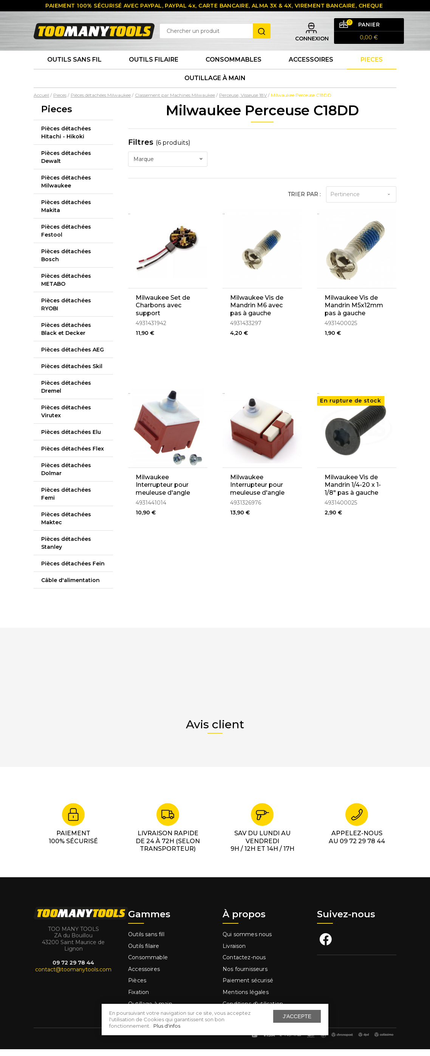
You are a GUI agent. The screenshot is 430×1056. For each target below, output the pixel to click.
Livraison (234, 952)
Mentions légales (246, 999)
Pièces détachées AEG (72, 356)
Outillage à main (215, 84)
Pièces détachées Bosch (66, 262)
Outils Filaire (153, 64)
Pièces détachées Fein (73, 570)
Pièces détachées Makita (66, 213)
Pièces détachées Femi (66, 500)
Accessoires (311, 64)
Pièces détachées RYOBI (66, 311)
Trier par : (304, 201)
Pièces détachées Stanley (66, 549)
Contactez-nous (244, 964)
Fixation (138, 999)
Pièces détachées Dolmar (66, 476)
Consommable (148, 964)
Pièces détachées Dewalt (66, 163)
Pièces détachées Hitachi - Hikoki (66, 139)
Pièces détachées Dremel (66, 393)
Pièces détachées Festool (66, 237)
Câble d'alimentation (70, 587)
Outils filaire (143, 952)
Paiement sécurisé (248, 987)
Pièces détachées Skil (71, 373)
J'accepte (297, 1016)
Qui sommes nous (247, 941)
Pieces (371, 64)
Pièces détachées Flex (72, 455)
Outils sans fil (74, 64)
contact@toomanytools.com (73, 976)
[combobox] (167, 165)
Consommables (233, 64)
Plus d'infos (166, 1026)
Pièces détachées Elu (71, 438)
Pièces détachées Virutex (66, 418)
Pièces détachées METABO (66, 286)
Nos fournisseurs (245, 975)
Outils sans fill (146, 941)
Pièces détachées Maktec (66, 525)
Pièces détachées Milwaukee (66, 188)
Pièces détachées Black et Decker (66, 335)
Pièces (137, 987)
